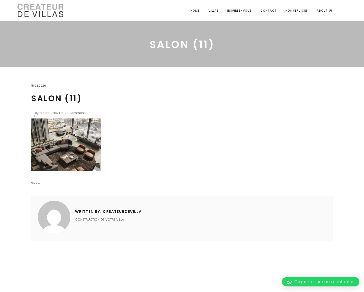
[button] (320, 281)
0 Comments (76, 113)
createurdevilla (51, 113)
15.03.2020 (38, 85)
